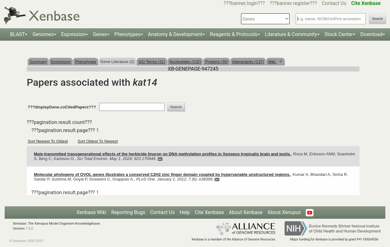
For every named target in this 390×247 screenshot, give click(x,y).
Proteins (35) (216, 61)
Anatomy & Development (175, 34)
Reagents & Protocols (234, 34)
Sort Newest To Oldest (48, 141)
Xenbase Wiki (91, 212)
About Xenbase (245, 212)
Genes (100, 34)
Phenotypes (127, 34)
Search (377, 19)
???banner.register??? (293, 3)
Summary (38, 61)
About (284, 212)
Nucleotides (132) (185, 61)
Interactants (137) (248, 61)
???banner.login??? (244, 3)
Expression (73, 34)
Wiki (272, 61)
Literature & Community (291, 34)
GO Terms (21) (151, 61)
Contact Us (334, 3)
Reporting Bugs (128, 212)
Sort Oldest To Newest (98, 141)
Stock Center (339, 34)
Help (184, 212)
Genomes (42, 34)
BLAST (17, 34)
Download (371, 34)
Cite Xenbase (209, 212)
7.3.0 (29, 228)
